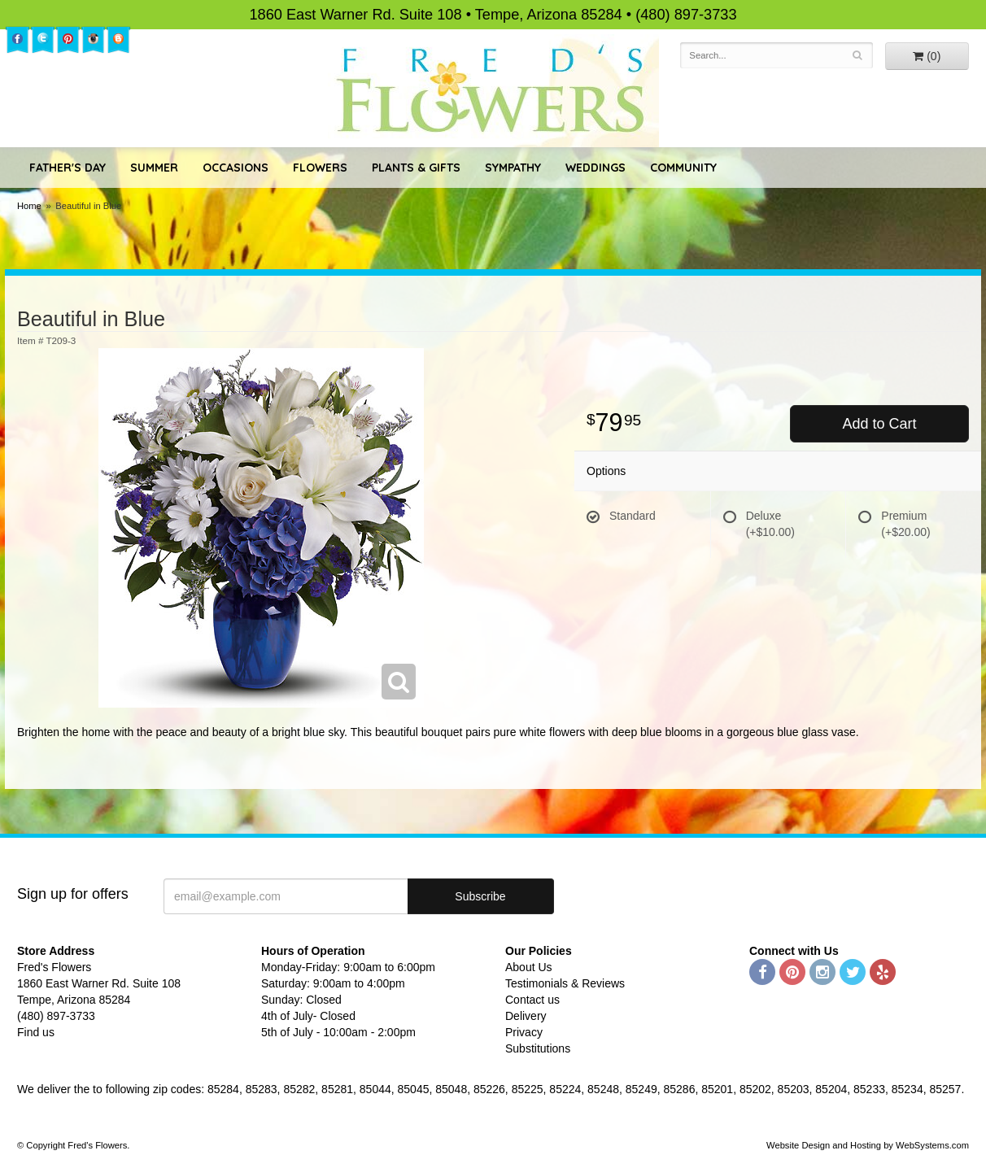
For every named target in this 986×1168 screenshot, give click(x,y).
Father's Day (67, 167)
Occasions (235, 167)
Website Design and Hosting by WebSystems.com (867, 1145)
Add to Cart (879, 424)
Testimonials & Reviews (565, 983)
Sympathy (513, 167)
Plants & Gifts (416, 167)
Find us (36, 1032)
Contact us (532, 999)
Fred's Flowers (493, 90)
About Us (528, 967)
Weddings (595, 167)
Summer (154, 167)
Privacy (524, 1032)
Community (683, 167)
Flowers (320, 167)
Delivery (526, 1015)
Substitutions (537, 1048)
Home (29, 206)
